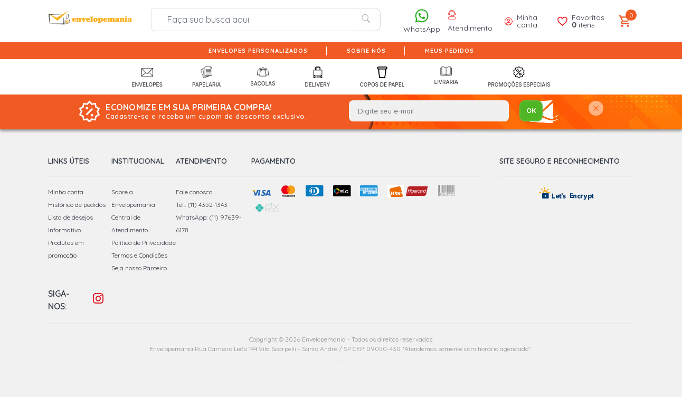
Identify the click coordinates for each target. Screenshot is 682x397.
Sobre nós (366, 50)
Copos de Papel (382, 77)
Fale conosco (194, 192)
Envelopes (147, 77)
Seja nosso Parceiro (139, 268)
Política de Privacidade (143, 243)
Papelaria (206, 77)
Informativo (64, 230)
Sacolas (262, 77)
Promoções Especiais (519, 77)
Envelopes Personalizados (258, 50)
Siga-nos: (59, 299)
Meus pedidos (449, 50)
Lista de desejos (70, 217)
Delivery (317, 77)
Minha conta (65, 192)
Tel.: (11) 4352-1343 (202, 205)
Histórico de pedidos (77, 205)
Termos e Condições (139, 255)
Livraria (446, 76)
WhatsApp (421, 21)
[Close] (596, 109)
